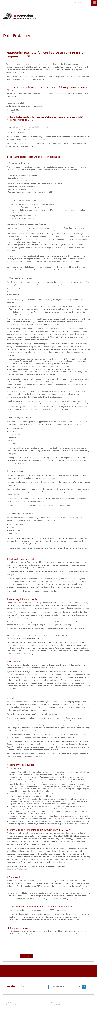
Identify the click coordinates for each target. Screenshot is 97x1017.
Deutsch (78, 3)
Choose (84, 987)
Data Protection (55, 1005)
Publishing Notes (13, 1005)
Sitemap (9, 1002)
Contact (51, 1002)
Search (88, 2)
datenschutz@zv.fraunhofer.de (36, 139)
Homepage (7, 26)
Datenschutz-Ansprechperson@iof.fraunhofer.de (30, 127)
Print (26, 956)
